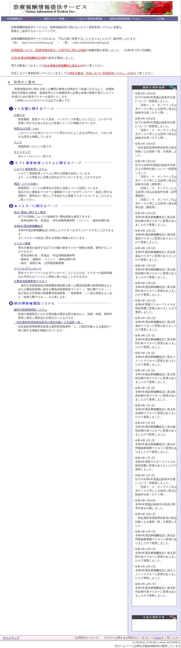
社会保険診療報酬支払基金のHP (64, 65)
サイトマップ (22, 152)
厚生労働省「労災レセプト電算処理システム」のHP (101, 73)
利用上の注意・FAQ (26, 128)
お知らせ (19, 115)
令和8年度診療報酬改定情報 (28, 57)
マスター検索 (22, 243)
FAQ (158, 637)
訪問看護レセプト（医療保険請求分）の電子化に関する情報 (48, 50)
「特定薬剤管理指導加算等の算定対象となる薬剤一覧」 (48, 322)
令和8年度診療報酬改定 (28, 226)
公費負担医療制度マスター (30, 281)
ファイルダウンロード (28, 268)
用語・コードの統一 (26, 183)
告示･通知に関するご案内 (30, 212)
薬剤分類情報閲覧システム (30, 309)
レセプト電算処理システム (30, 169)
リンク (18, 142)
